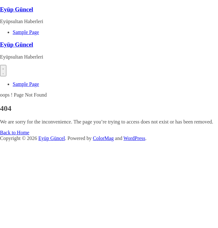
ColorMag (103, 138)
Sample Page (26, 32)
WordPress (134, 138)
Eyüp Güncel (16, 9)
